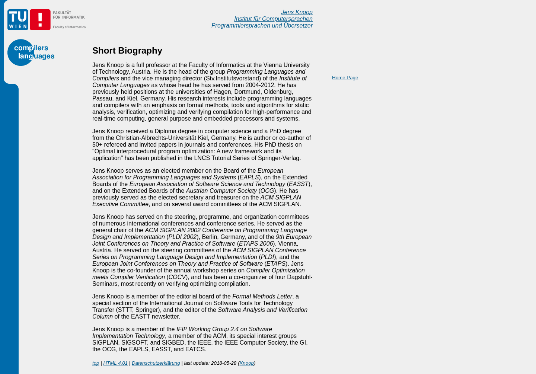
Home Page (345, 77)
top (95, 363)
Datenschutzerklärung (156, 363)
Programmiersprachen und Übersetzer (262, 25)
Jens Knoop (297, 12)
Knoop (246, 363)
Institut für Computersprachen (273, 19)
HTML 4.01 (115, 363)
